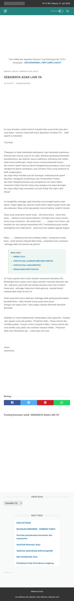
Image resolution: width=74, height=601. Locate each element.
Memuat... (8, 572)
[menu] (5, 11)
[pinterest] (45, 402)
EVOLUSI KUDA (24, 523)
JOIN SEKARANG (32, 62)
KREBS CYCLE (19, 257)
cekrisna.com (53, 597)
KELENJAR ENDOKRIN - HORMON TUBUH (36, 529)
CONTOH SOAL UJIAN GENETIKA (27, 265)
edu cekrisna (42, 597)
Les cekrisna (20, 597)
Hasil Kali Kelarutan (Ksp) (28, 544)
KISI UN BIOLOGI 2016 (27, 557)
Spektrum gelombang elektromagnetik (35, 551)
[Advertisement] (37, 37)
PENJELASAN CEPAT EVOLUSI (25, 269)
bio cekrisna (31, 597)
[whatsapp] (62, 402)
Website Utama (37, 591)
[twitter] (28, 402)
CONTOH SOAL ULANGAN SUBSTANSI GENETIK (33, 261)
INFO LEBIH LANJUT (51, 62)
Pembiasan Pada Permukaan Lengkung (35, 563)
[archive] (13, 503)
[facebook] (12, 402)
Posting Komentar (23, 83)
